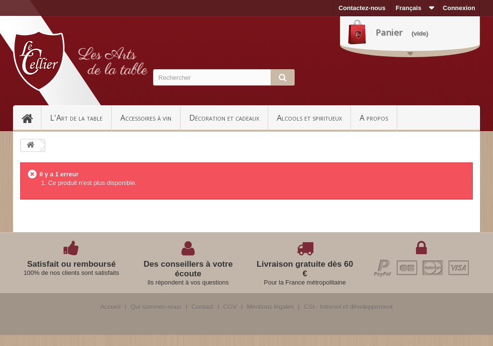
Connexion (459, 8)
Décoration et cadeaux (224, 117)
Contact (202, 307)
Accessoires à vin (145, 117)
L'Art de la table (76, 117)
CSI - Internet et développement (348, 307)
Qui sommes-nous (155, 307)
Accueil (31, 117)
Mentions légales (270, 307)
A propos (374, 117)
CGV (230, 307)
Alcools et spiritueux (309, 117)
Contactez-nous (362, 8)
